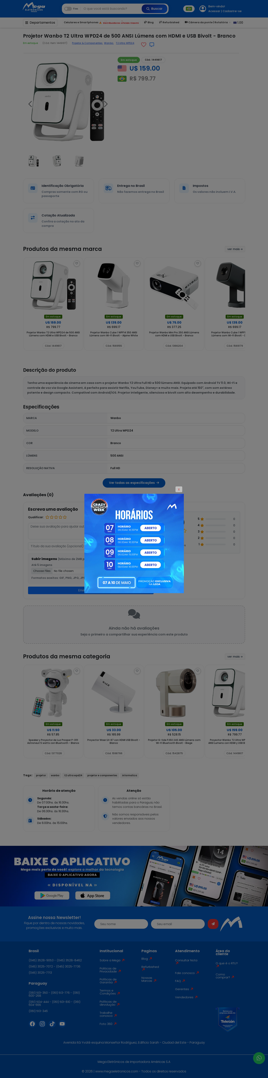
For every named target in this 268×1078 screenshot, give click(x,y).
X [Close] (179, 489)
